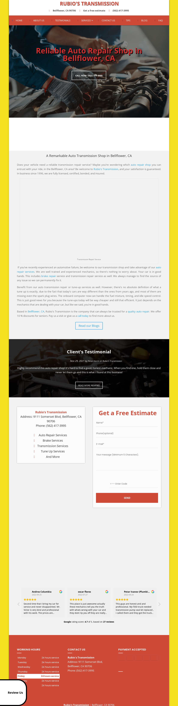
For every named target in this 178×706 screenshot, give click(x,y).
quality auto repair (138, 312)
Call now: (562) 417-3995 (89, 76)
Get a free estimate (92, 12)
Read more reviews (89, 386)
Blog (144, 21)
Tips (128, 21)
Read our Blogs (89, 327)
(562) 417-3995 (120, 12)
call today (83, 317)
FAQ (160, 21)
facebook (120, 670)
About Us (38, 21)
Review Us (12, 692)
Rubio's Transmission (106, 170)
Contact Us (108, 21)
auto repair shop (141, 165)
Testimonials (62, 21)
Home (19, 21)
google (126, 670)
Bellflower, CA (36, 312)
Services (86, 21)
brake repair (48, 277)
